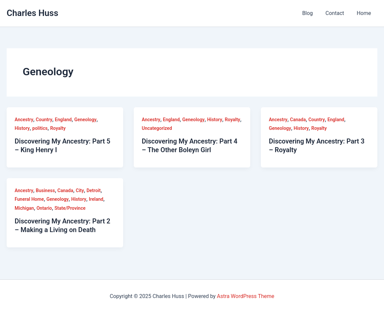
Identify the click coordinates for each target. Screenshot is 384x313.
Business (45, 190)
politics (40, 128)
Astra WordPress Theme (245, 296)
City (80, 190)
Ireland (96, 199)
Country (44, 119)
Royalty (58, 128)
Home (365, 13)
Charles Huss (32, 13)
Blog (312, 13)
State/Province (70, 208)
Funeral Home (29, 199)
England (63, 119)
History (22, 128)
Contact (337, 13)
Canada (297, 119)
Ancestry (24, 119)
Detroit (93, 190)
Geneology (85, 119)
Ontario (44, 208)
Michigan (24, 208)
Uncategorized (157, 128)
